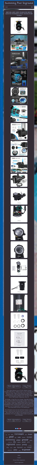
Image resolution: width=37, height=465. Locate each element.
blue (15, 437)
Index (19, 455)
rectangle (19, 434)
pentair (24, 442)
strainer (29, 437)
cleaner (30, 434)
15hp (7, 447)
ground (25, 440)
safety (15, 450)
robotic (20, 450)
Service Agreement (19, 462)
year (15, 447)
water (11, 447)
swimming (10, 439)
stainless (30, 440)
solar (19, 437)
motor (18, 445)
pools (28, 442)
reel (9, 434)
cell (26, 434)
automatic (10, 450)
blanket (23, 437)
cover (29, 447)
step (6, 434)
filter (14, 442)
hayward (20, 447)
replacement (10, 442)
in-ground (26, 450)
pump (24, 444)
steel (25, 447)
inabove (19, 442)
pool (11, 436)
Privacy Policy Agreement (19, 460)
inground (10, 444)
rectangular (30, 445)
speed (7, 437)
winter (18, 440)
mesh (12, 434)
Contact (19, 457)
